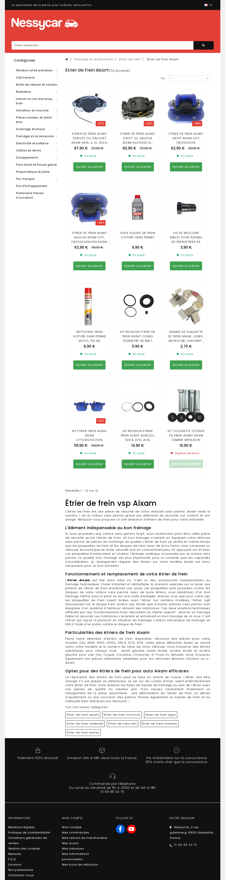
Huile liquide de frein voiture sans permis (137, 194)
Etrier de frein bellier (83, 611)
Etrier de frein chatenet (85, 602)
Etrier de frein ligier (160, 593)
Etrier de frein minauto (159, 602)
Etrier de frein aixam (83, 593)
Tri (163, 78)
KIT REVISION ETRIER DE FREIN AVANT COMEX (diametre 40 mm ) (137, 255)
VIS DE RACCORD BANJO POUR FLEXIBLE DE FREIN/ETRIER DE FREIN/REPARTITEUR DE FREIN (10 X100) (186, 201)
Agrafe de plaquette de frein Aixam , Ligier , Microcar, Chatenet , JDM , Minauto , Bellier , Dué (186, 260)
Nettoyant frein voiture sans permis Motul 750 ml (89, 255)
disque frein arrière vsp (115, 483)
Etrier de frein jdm (122, 602)
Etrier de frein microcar (122, 593)
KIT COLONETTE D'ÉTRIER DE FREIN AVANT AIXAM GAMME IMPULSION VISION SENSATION (186, 316)
